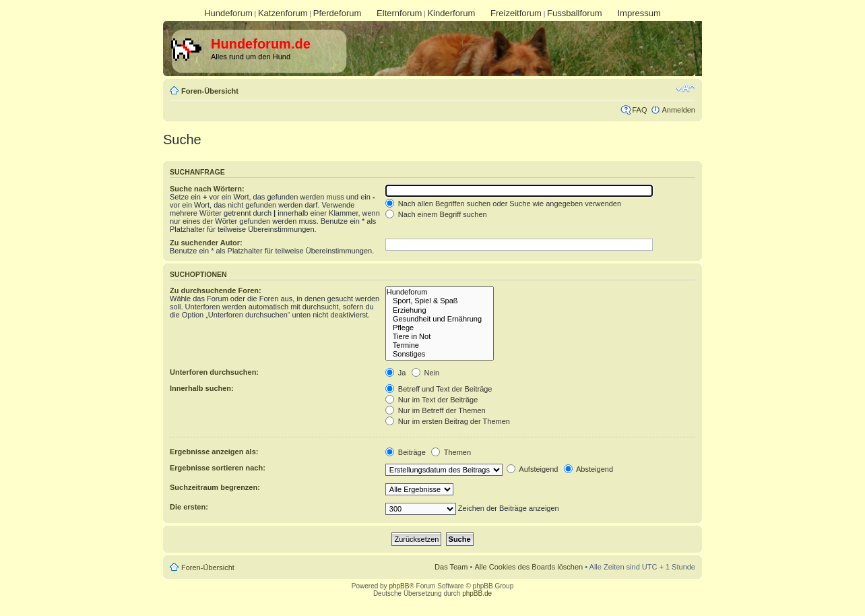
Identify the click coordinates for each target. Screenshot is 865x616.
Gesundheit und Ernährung (439, 319)
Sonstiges (439, 354)
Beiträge (405, 452)
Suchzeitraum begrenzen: (215, 487)
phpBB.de (477, 593)
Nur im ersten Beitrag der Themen (447, 421)
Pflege (439, 328)
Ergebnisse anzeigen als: (214, 452)
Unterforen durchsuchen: (214, 372)
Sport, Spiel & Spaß (439, 301)
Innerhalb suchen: (202, 388)
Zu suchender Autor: (206, 243)
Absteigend (589, 469)
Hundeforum (228, 13)
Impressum (638, 13)
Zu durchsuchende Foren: (215, 290)
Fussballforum (574, 13)
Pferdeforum (337, 13)
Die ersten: (189, 507)
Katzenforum (283, 13)
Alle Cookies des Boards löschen (528, 567)
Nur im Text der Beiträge (431, 400)
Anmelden (678, 110)
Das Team (451, 567)
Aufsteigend (532, 469)
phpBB (399, 586)
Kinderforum (451, 13)
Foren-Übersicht (209, 91)
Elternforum (399, 13)
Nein (426, 373)
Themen (451, 452)
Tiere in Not (439, 336)
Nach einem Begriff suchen (436, 214)
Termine (439, 345)
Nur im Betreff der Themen (435, 410)
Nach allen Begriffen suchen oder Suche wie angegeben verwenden (503, 203)
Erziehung (439, 310)
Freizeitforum (516, 13)
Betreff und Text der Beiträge (438, 389)
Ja (395, 373)
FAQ (639, 110)
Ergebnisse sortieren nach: (217, 468)
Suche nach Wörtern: (207, 189)
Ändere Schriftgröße (685, 88)
